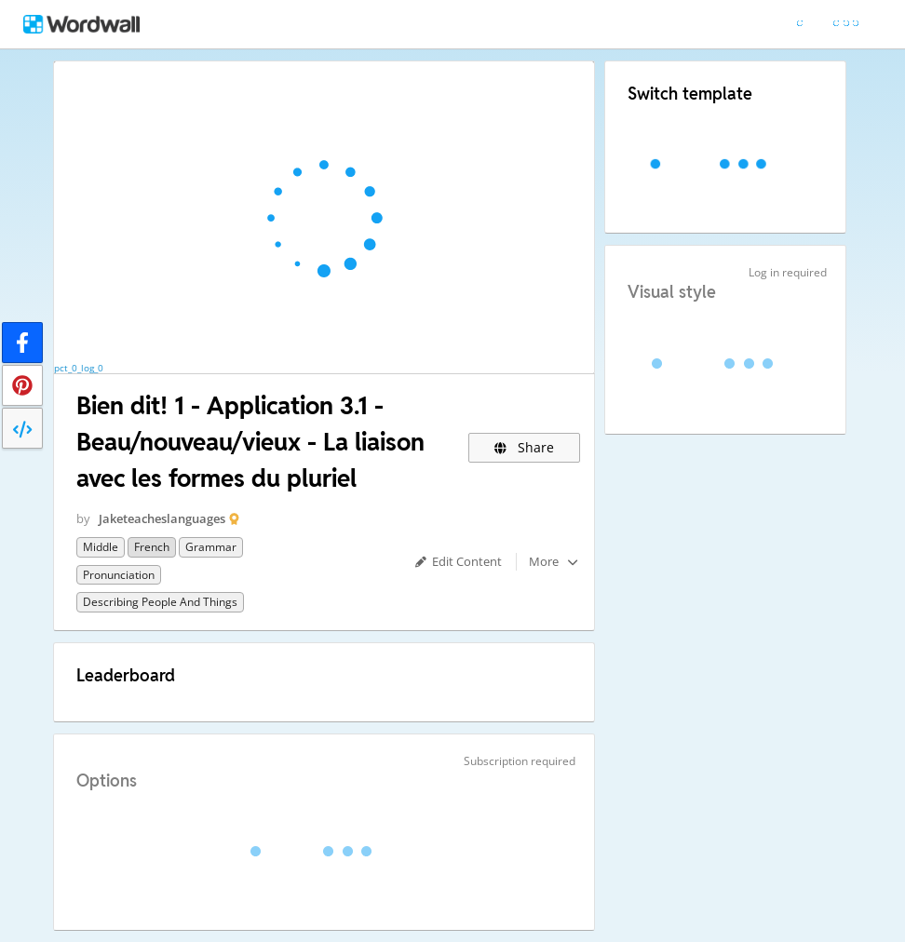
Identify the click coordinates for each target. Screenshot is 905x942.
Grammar (210, 547)
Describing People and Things (160, 602)
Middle (100, 547)
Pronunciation (119, 575)
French (151, 547)
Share (524, 447)
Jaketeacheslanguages (162, 518)
